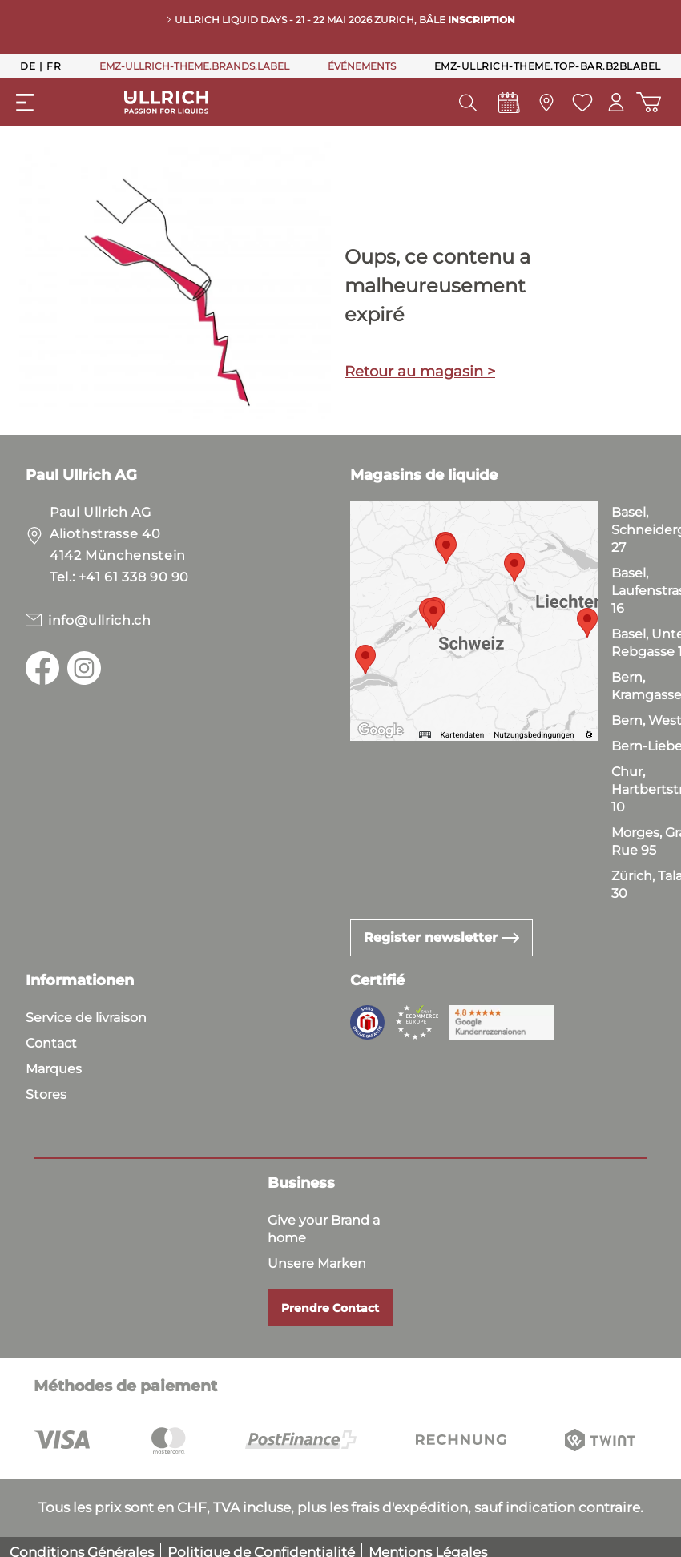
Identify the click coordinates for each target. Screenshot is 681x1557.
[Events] (508, 106)
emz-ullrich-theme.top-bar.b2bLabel (547, 66)
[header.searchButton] (467, 102)
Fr (53, 65)
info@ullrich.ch (99, 620)
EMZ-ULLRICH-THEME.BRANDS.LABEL (194, 66)
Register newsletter (441, 937)
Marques (54, 1068)
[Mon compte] (616, 102)
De (27, 65)
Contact (51, 1043)
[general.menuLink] (25, 102)
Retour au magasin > (420, 371)
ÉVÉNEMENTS (362, 66)
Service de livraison (86, 1017)
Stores (46, 1094)
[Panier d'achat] (648, 102)
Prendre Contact (330, 1308)
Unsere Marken (317, 1263)
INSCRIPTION (481, 20)
